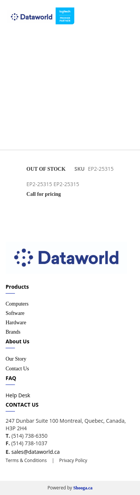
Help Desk (18, 395)
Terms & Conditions (26, 460)
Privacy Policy (72, 460)
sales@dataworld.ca (35, 451)
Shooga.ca (83, 488)
